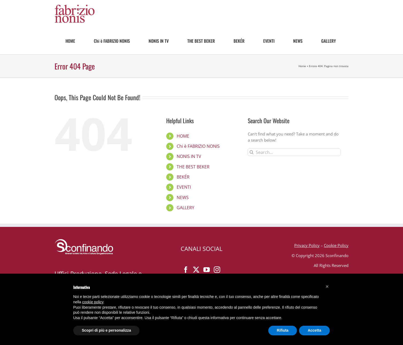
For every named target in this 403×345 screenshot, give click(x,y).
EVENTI (184, 187)
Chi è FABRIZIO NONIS (198, 146)
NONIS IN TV (189, 156)
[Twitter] (196, 269)
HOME (183, 136)
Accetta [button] (314, 330)
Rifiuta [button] (283, 330)
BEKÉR (183, 177)
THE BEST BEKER (193, 167)
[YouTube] (206, 269)
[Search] (251, 152)
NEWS (183, 197)
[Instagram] (217, 269)
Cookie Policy (336, 245)
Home (302, 66)
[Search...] (294, 152)
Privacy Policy (307, 245)
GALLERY (185, 208)
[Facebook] (186, 269)
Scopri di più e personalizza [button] (106, 330)
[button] (327, 286)
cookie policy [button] (92, 302)
